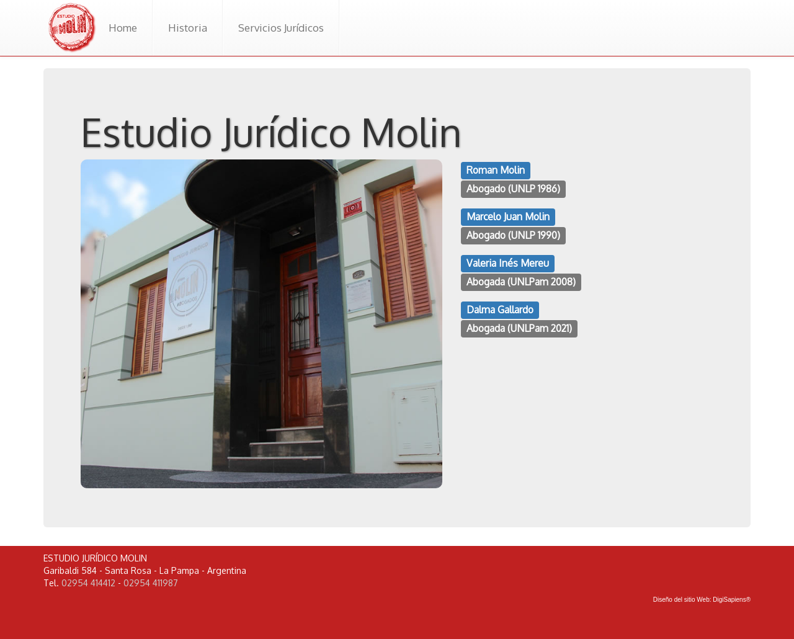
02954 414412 (88, 583)
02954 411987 (150, 583)
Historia (187, 27)
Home (123, 27)
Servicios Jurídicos (281, 27)
